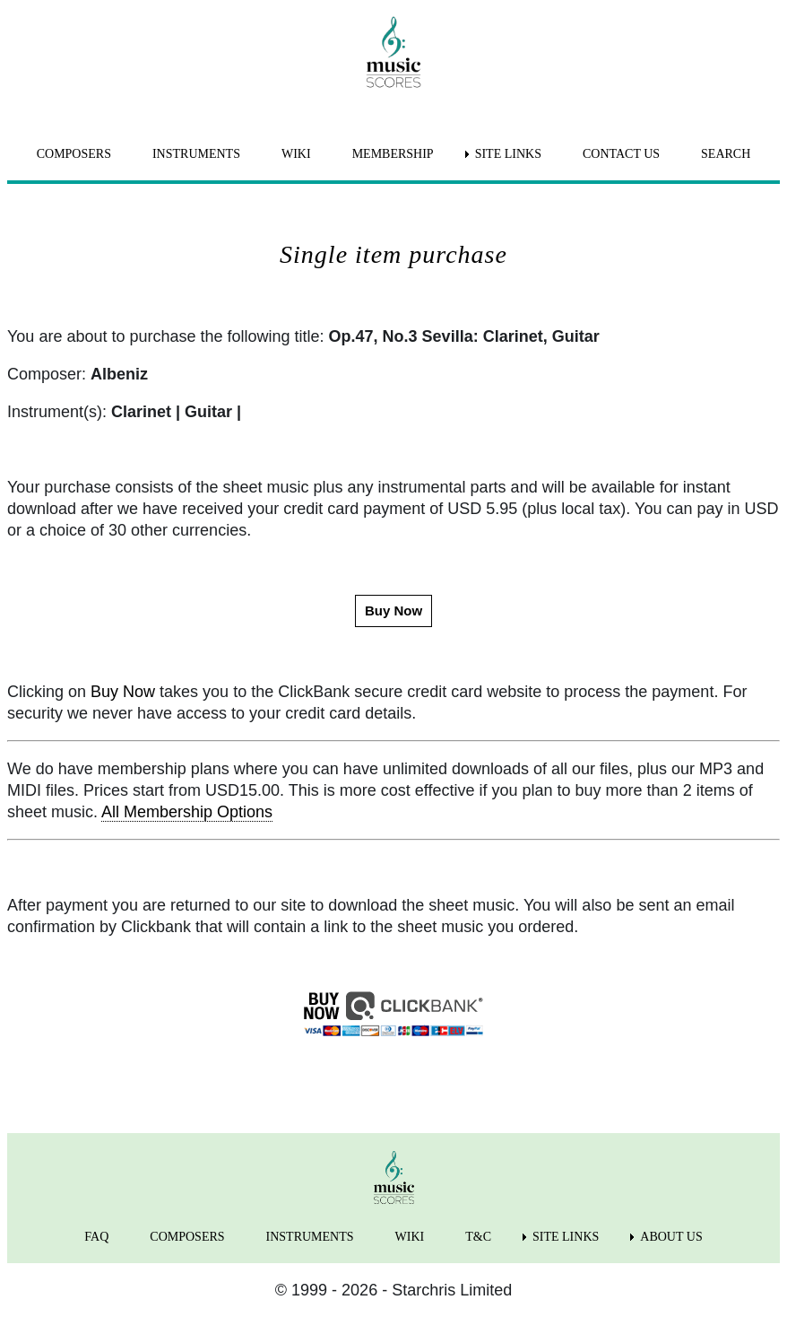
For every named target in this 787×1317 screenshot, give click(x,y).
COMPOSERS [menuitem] (74, 154)
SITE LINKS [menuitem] (508, 154)
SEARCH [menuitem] (725, 154)
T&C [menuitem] (478, 1236)
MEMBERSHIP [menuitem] (393, 154)
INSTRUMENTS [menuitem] (196, 154)
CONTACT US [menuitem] (621, 154)
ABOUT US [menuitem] (671, 1236)
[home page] (393, 52)
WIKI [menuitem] (296, 154)
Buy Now (123, 692)
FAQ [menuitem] (96, 1236)
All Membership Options (186, 812)
